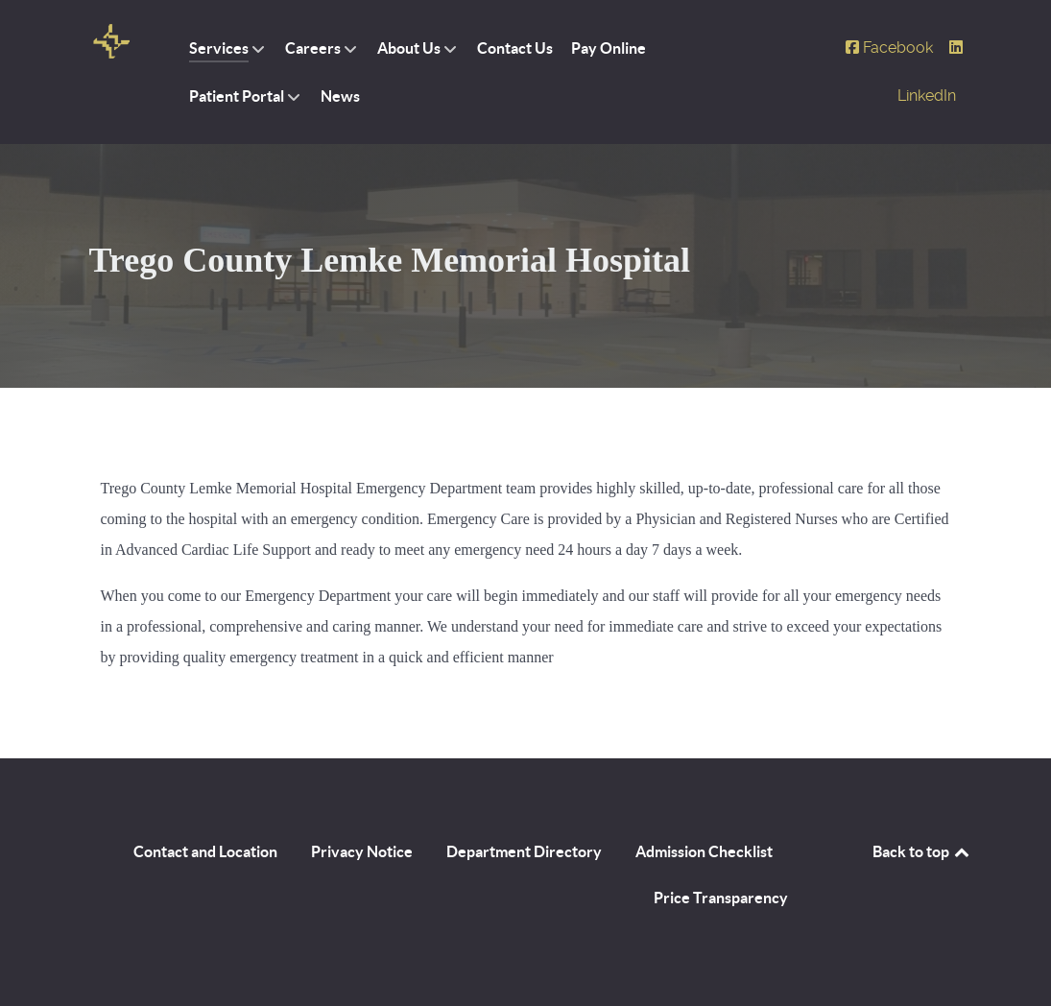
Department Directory (524, 851)
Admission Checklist (704, 851)
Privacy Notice (362, 851)
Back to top (922, 851)
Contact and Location (205, 851)
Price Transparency (721, 897)
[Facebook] (891, 48)
